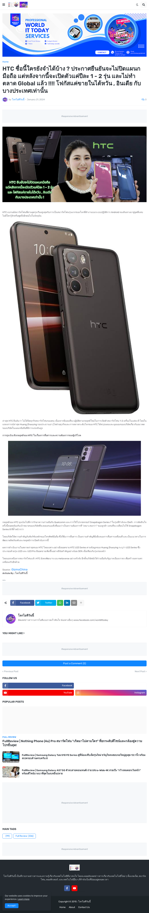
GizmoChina (19, 569)
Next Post (140, 671)
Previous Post (11, 671)
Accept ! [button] (11, 905)
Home (5, 62)
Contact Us (84, 907)
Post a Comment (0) (74, 663)
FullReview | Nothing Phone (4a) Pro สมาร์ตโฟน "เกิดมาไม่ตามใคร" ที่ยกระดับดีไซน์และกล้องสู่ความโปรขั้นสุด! (72, 743)
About (72, 907)
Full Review (25, 836)
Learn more (23, 899)
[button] (3, 5)
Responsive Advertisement (74, 116)
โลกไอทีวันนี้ (26, 615)
